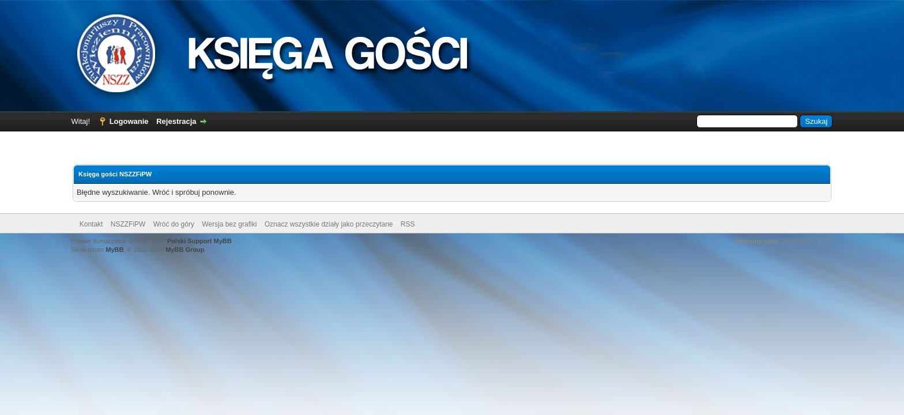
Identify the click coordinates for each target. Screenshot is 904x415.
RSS (408, 224)
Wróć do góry (173, 224)
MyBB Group (184, 249)
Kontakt (91, 224)
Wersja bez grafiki (229, 224)
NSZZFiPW (128, 224)
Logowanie (129, 121)
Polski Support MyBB (199, 240)
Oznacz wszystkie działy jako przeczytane (329, 224)
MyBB (114, 249)
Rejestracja (176, 121)
